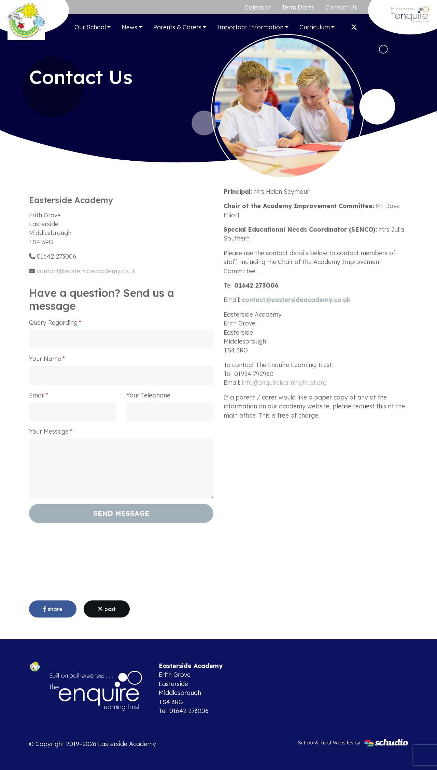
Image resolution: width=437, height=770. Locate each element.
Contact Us (341, 7)
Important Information (250, 27)
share (52, 609)
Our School (90, 27)
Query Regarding (53, 322)
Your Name (45, 358)
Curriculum (314, 27)
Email (36, 395)
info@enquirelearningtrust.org (284, 382)
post (107, 609)
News (129, 27)
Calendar (258, 7)
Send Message (121, 513)
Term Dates (298, 7)
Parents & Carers (177, 27)
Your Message (49, 431)
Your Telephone (148, 395)
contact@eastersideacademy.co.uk (86, 271)
